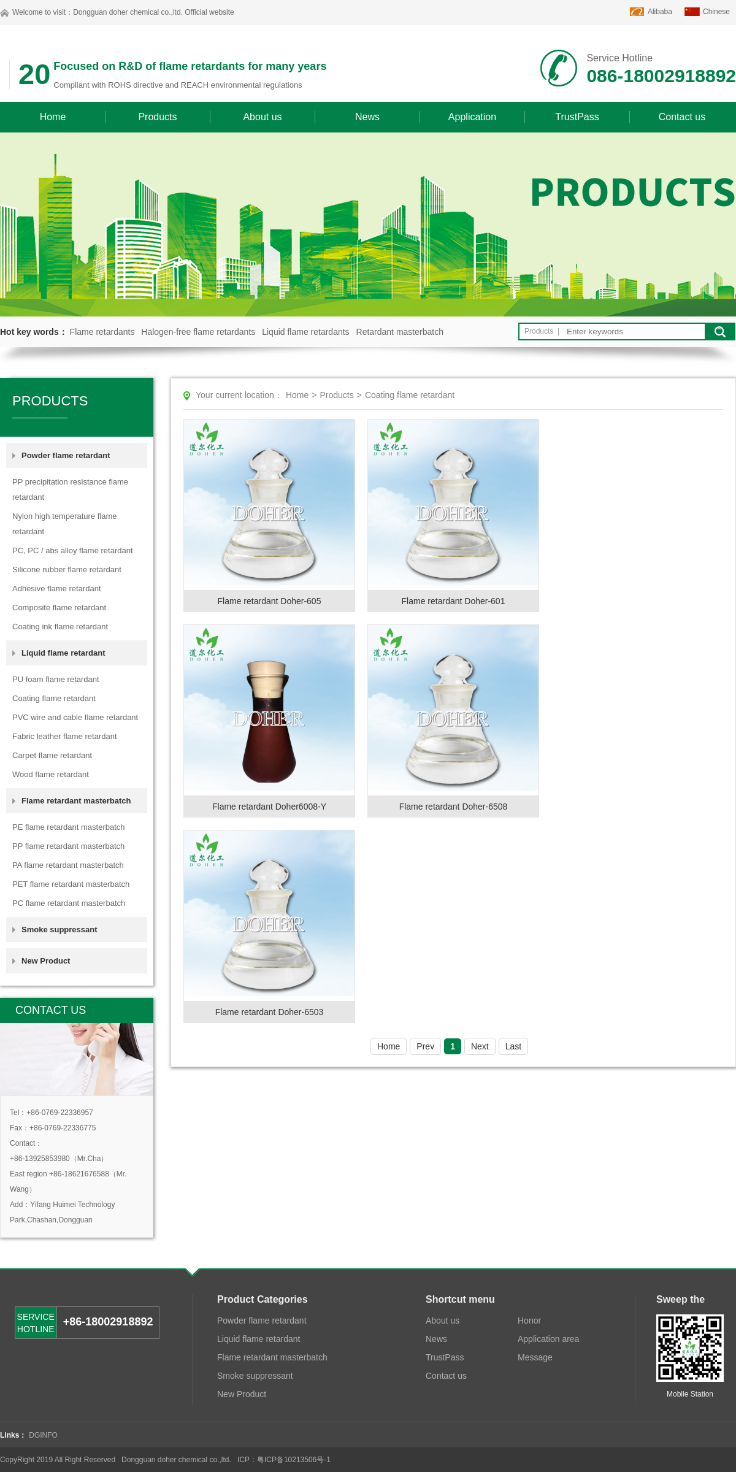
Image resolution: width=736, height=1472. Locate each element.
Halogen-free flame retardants (198, 332)
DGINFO (43, 1435)
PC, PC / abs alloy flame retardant (72, 550)
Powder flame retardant (262, 1320)
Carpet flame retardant (52, 755)
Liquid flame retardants (305, 332)
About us (262, 117)
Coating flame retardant (54, 698)
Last (513, 1046)
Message (535, 1357)
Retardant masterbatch (399, 332)
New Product (45, 960)
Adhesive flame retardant (56, 588)
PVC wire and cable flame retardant (75, 717)
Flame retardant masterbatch (272, 1357)
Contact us (682, 117)
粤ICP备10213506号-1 (294, 1459)
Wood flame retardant (50, 774)
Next (480, 1046)
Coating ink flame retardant (60, 626)
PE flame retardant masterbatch (68, 827)
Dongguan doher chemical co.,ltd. (128, 12)
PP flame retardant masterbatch (68, 846)
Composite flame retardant (59, 607)
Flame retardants (102, 332)
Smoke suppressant (59, 929)
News (367, 117)
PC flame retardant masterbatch (68, 903)
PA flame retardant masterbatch (68, 865)
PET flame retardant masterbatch (70, 884)
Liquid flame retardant (258, 1339)
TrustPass (577, 117)
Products (157, 117)
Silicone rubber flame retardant (66, 569)
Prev (425, 1046)
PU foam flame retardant (55, 679)
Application (472, 117)
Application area (548, 1339)
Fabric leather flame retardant (64, 736)
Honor (529, 1320)
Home (53, 117)
